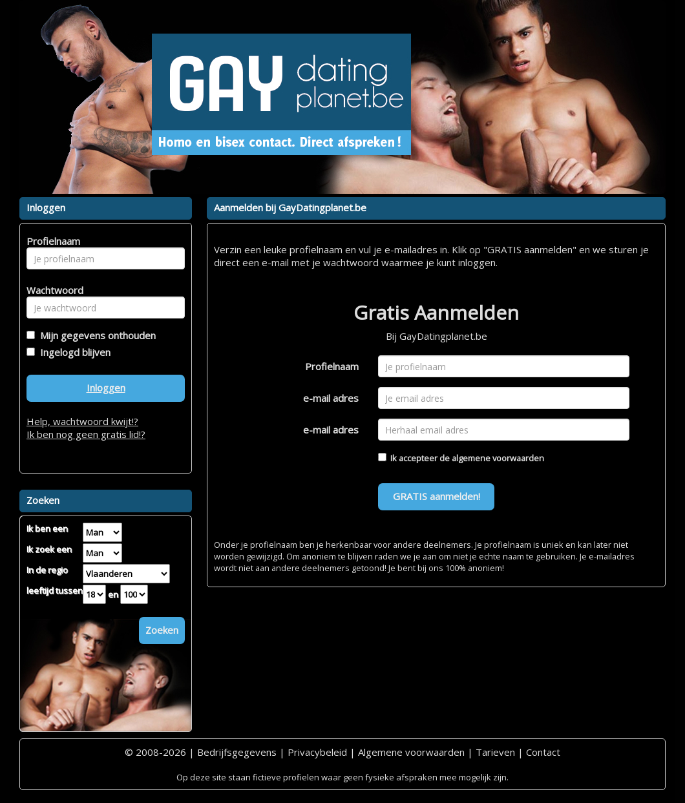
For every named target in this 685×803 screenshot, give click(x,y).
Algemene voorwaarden (411, 752)
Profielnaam (332, 366)
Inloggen (106, 387)
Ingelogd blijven (73, 352)
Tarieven (495, 752)
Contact (543, 752)
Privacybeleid (317, 752)
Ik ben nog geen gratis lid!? (85, 434)
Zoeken (161, 629)
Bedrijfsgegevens (237, 752)
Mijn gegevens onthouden (95, 335)
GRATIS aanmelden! (436, 496)
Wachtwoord (51, 290)
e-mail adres (331, 397)
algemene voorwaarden (498, 458)
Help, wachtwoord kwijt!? (82, 421)
